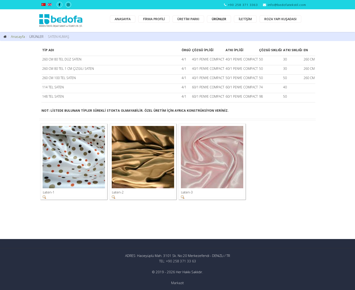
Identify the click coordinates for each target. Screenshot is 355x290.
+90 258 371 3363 (243, 5)
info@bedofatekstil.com (287, 5)
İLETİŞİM (245, 19)
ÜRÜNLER (219, 19)
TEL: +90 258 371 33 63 (177, 261)
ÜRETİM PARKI (188, 19)
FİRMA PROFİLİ (154, 19)
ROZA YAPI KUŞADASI (280, 19)
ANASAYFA (123, 19)
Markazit (177, 282)
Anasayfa (18, 36)
